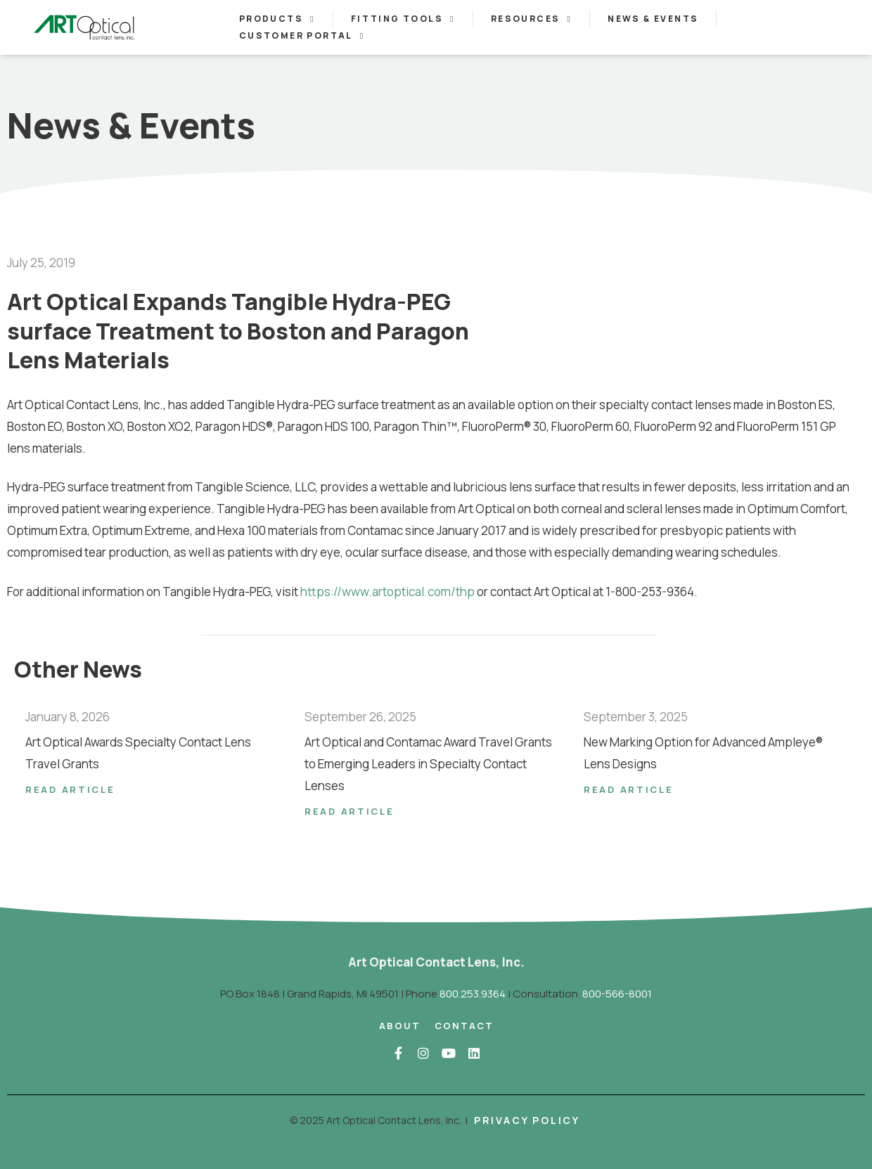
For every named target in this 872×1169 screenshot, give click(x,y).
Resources (531, 19)
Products (277, 19)
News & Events (653, 19)
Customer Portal (302, 35)
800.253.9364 (473, 993)
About (400, 1025)
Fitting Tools (403, 19)
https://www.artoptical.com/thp (387, 591)
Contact (464, 1025)
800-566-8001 (617, 993)
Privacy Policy (527, 1120)
